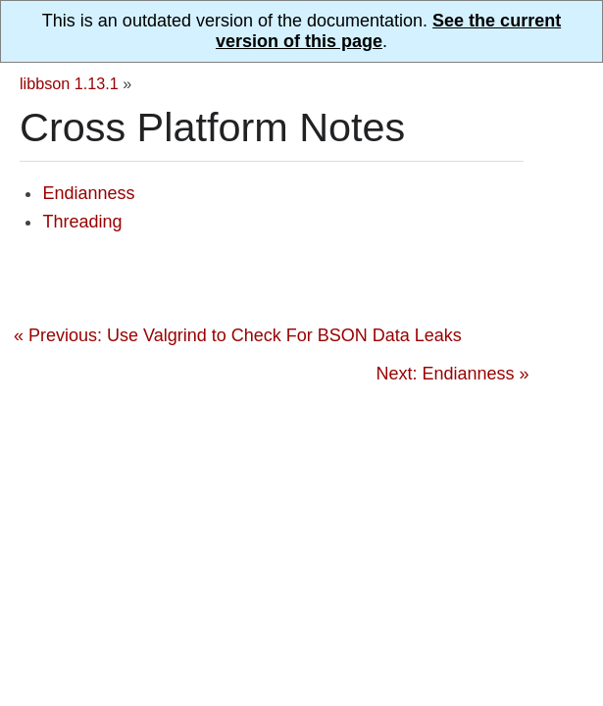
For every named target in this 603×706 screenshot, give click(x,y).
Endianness (88, 193)
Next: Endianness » (452, 373)
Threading (82, 221)
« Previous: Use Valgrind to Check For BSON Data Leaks (238, 335)
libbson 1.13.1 (69, 83)
